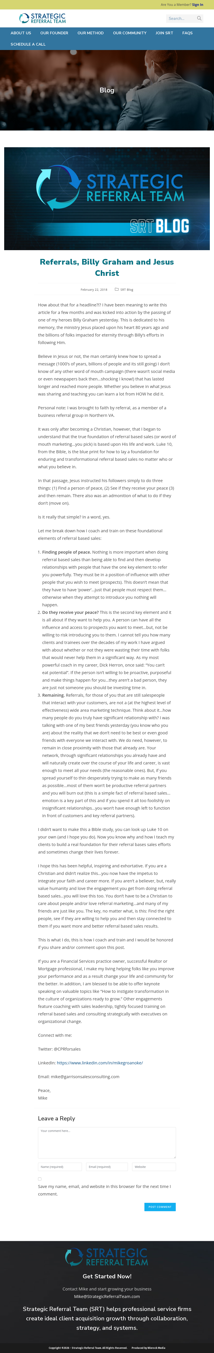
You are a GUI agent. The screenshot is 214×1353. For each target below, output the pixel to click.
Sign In (197, 4)
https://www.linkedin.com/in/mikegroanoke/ (100, 1063)
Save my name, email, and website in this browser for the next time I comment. (104, 1190)
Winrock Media (156, 1348)
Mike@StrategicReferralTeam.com (107, 1296)
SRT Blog (127, 290)
